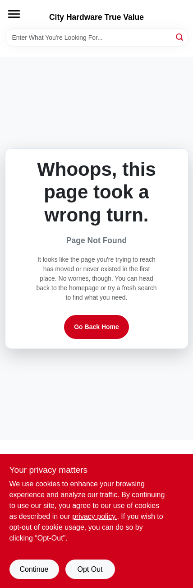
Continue (33, 569)
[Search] (180, 36)
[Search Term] (96, 37)
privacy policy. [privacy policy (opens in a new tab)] (94, 516)
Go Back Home (96, 326)
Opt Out (89, 569)
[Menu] (14, 14)
